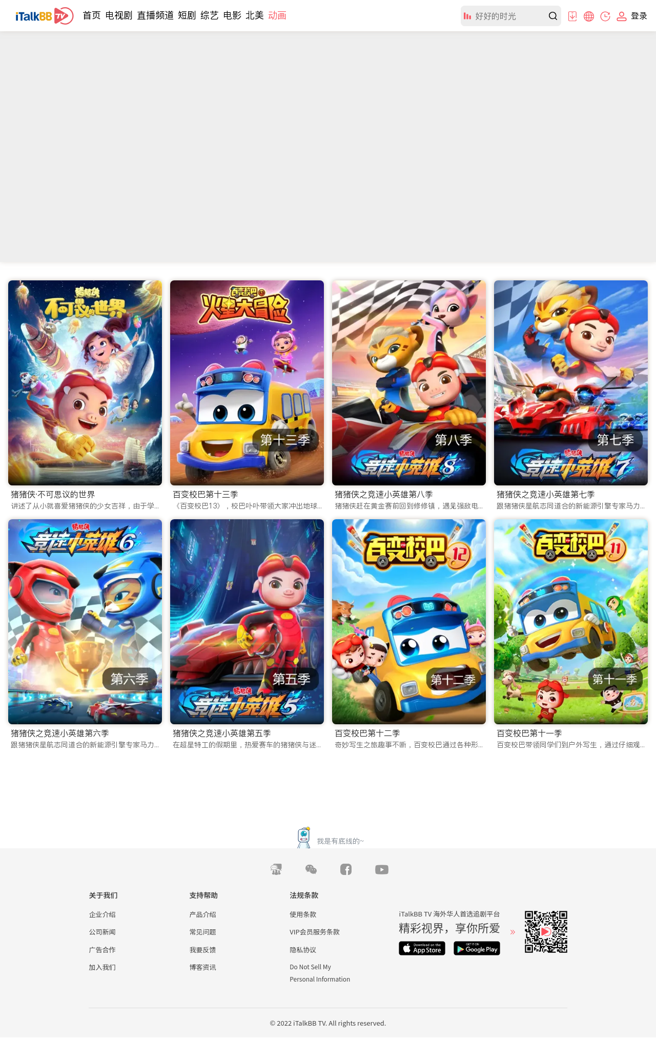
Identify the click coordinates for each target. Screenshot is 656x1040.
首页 (92, 15)
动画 (277, 15)
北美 (254, 15)
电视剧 (119, 15)
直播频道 (155, 15)
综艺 (209, 15)
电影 (232, 15)
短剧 (187, 15)
